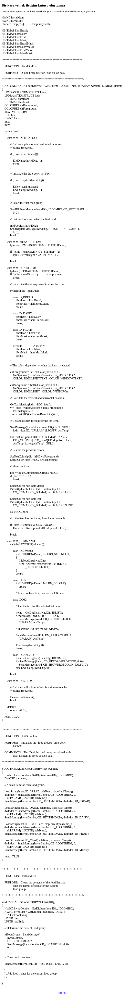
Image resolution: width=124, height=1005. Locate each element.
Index (62, 992)
